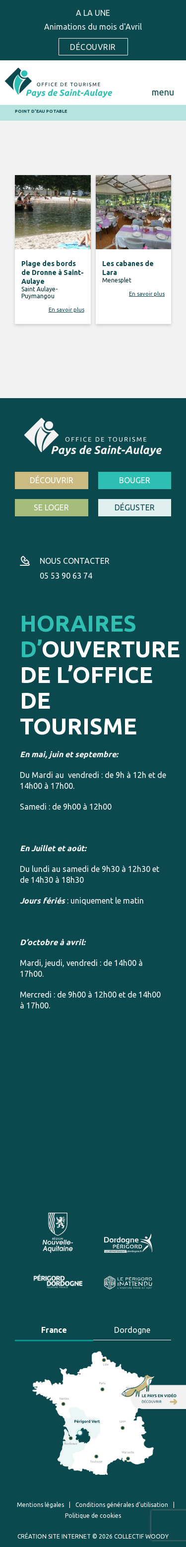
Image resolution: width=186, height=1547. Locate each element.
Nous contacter (75, 560)
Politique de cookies (93, 1515)
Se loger (51, 507)
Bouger (134, 480)
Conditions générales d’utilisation (121, 1505)
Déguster (135, 507)
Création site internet (54, 1536)
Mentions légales (40, 1505)
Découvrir (93, 47)
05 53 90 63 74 (66, 575)
